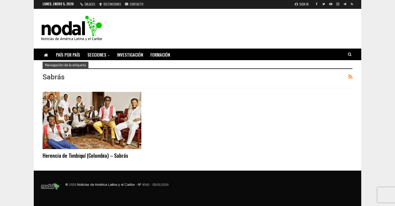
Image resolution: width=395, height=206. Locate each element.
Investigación (130, 55)
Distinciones (110, 4)
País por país (68, 55)
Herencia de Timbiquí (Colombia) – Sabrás (85, 155)
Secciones (96, 55)
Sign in (302, 4)
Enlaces (87, 4)
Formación (160, 55)
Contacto (134, 4)
